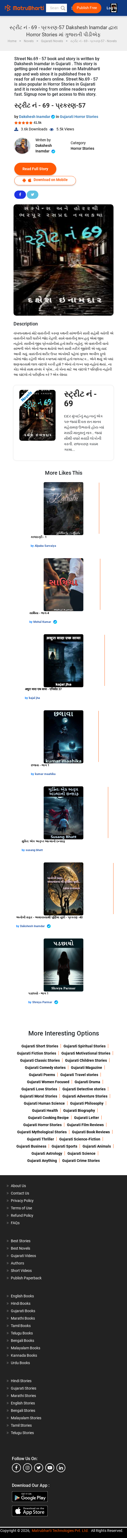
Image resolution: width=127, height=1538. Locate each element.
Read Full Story (35, 169)
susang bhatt (34, 850)
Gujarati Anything (42, 1160)
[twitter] (38, 1467)
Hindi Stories (21, 1381)
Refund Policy (22, 1215)
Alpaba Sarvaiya (45, 546)
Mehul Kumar (45, 622)
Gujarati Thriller (40, 1139)
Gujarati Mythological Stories (42, 1132)
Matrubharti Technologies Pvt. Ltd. (60, 1530)
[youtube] (49, 1467)
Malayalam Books (25, 1348)
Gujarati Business (31, 1146)
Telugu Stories (22, 1433)
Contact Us (20, 1193)
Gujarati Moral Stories (38, 1096)
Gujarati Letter (86, 1118)
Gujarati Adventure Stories (84, 1096)
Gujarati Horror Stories (79, 116)
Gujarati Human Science (44, 1103)
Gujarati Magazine (86, 1067)
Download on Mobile (45, 180)
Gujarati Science (81, 1153)
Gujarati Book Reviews (91, 1132)
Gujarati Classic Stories (40, 1060)
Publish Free (87, 8)
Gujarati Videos (23, 1256)
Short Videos (21, 1270)
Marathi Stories (23, 1396)
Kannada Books (24, 1355)
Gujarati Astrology (46, 1153)
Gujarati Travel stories (79, 1075)
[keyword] (56, 8)
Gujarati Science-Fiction (79, 1139)
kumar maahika (45, 774)
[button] (62, 8)
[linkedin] (60, 1467)
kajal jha (34, 698)
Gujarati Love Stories (39, 1089)
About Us (18, 1186)
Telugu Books (22, 1333)
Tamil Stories (21, 1425)
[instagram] (27, 1467)
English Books (22, 1296)
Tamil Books (21, 1326)
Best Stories (20, 1241)
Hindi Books (20, 1303)
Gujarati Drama (87, 1082)
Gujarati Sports (64, 1146)
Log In (112, 8)
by (33, 546)
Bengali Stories (23, 1410)
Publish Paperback (26, 1278)
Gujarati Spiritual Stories (85, 1046)
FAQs (15, 1223)
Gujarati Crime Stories (81, 1160)
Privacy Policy (22, 1200)
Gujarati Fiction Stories (36, 1053)
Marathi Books (23, 1318)
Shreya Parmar (45, 1002)
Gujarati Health (45, 1110)
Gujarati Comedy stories (45, 1067)
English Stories (23, 1403)
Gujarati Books (23, 1311)
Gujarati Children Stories (86, 1060)
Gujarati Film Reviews (85, 1125)
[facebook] (16, 1467)
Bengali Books (22, 1340)
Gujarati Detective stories (84, 1089)
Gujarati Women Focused (48, 1082)
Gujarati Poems (42, 1075)
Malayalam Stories (26, 1418)
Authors (17, 1263)
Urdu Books (20, 1363)
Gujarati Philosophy (86, 1103)
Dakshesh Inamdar (37, 116)
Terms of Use (21, 1208)
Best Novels (20, 1248)
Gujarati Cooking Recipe (48, 1118)
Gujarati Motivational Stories (85, 1053)
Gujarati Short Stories (39, 1046)
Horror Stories (82, 148)
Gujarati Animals (97, 1146)
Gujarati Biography (79, 1110)
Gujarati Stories (23, 1388)
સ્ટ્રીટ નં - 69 (80, 398)
